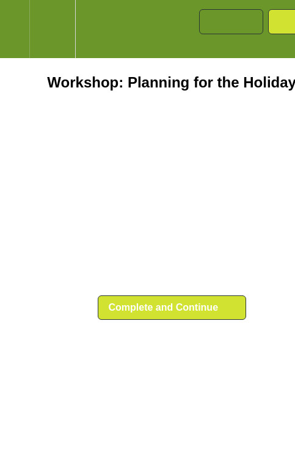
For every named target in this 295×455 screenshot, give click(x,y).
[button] (14, 29)
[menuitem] (52, 29)
